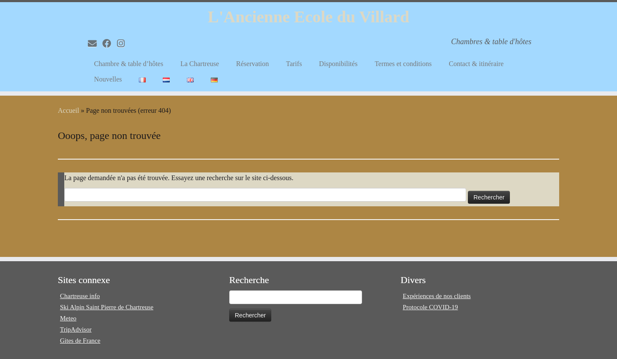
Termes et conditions (402, 65)
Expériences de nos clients (437, 296)
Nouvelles (108, 80)
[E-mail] (95, 45)
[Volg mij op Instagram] (123, 45)
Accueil (68, 113)
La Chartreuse (199, 65)
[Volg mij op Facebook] (109, 45)
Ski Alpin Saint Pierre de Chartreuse (106, 307)
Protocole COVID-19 (430, 307)
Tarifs (294, 65)
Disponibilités (338, 65)
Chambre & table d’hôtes (128, 65)
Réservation (252, 65)
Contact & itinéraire (476, 65)
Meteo (68, 318)
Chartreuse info (80, 296)
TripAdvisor (76, 329)
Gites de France (80, 340)
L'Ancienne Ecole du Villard (308, 17)
